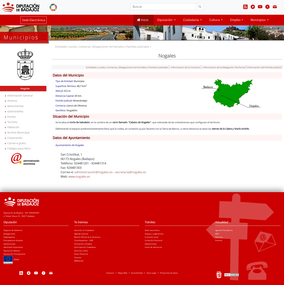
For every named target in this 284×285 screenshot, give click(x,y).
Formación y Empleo (83, 244)
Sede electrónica (152, 230)
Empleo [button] (235, 20)
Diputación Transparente (14, 254)
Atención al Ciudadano (84, 230)
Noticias (219, 237)
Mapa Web (122, 273)
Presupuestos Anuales (13, 240)
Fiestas (11, 116)
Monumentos (15, 106)
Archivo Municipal (18, 132)
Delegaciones (9, 233)
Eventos (218, 240)
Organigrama (9, 237)
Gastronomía (15, 111)
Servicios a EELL (81, 250)
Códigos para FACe (18, 148)
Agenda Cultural (81, 233)
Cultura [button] (214, 20)
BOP (217, 233)
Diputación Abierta (11, 250)
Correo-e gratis (16, 143)
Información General (20, 95)
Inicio (142, 20)
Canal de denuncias (153, 247)
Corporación (14, 138)
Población (13, 127)
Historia (12, 100)
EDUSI (11, 259)
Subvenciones (9, 244)
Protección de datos (169, 273)
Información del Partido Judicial (264, 67)
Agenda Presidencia (224, 230)
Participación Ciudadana (85, 247)
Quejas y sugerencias (154, 233)
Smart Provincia (81, 254)
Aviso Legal (151, 273)
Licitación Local (151, 237)
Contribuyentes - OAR (83, 240)
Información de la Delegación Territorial (224, 67)
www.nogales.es (79, 176)
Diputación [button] (165, 20)
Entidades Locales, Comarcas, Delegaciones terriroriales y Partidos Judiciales (127, 67)
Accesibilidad (137, 273)
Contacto (110, 273)
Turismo (12, 122)
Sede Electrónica (33, 20)
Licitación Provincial (153, 240)
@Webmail (79, 260)
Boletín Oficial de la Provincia (87, 237)
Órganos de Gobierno (12, 230)
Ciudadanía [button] (191, 20)
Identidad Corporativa (13, 247)
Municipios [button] (258, 20)
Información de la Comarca (185, 67)
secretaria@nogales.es (130, 172)
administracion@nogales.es (93, 172)
